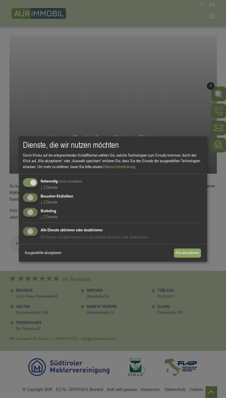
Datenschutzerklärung (119, 166)
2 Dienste (49, 187)
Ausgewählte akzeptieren (43, 253)
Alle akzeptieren (187, 253)
